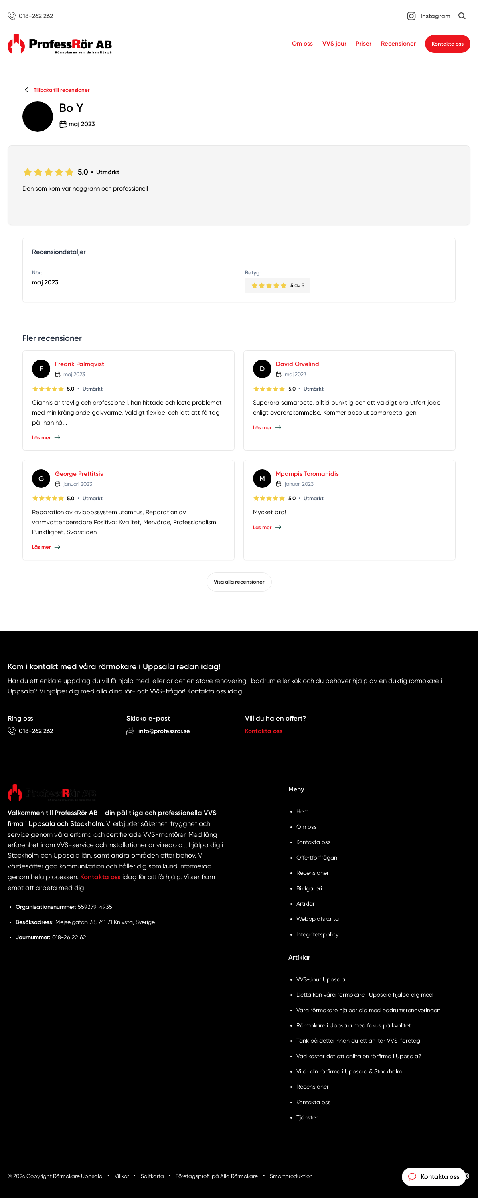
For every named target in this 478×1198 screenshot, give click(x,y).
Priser (363, 43)
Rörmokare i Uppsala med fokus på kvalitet (353, 1025)
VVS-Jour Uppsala (320, 979)
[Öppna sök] (461, 16)
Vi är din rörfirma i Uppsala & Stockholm (349, 1071)
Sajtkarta (152, 1176)
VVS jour (334, 43)
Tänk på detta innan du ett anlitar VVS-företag (358, 1040)
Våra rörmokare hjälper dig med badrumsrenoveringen (368, 1010)
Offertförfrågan (316, 857)
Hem (302, 811)
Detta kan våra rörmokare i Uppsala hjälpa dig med (364, 994)
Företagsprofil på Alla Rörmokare (217, 1176)
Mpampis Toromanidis (307, 473)
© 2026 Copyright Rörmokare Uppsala (55, 1176)
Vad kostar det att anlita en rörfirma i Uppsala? (358, 1056)
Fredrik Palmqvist (79, 364)
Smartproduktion (291, 1176)
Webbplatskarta (317, 919)
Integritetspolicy (317, 934)
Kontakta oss (448, 44)
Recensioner (398, 43)
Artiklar (305, 903)
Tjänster (307, 1117)
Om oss (302, 43)
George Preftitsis (79, 473)
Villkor (122, 1176)
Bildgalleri (309, 888)
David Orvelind (297, 364)
